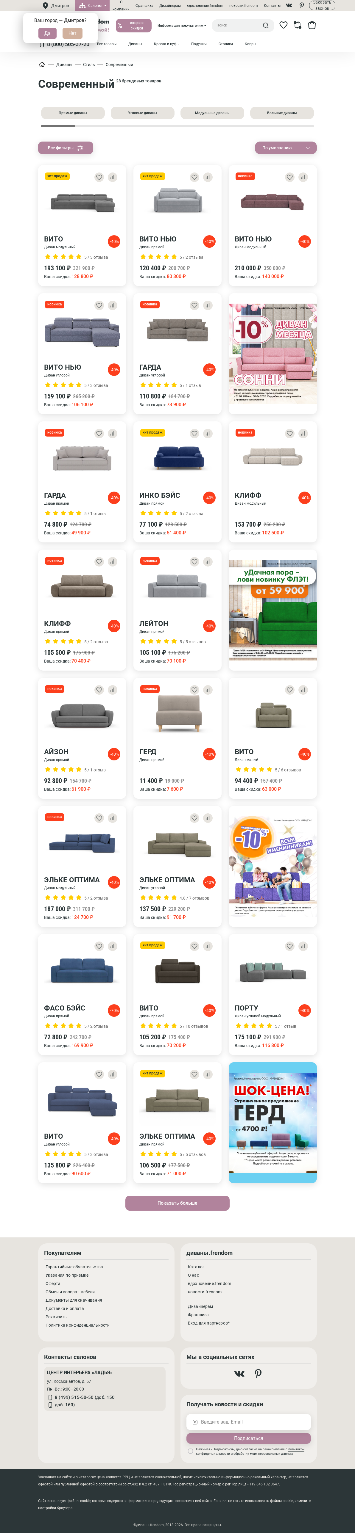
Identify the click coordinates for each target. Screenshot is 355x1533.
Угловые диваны (142, 113)
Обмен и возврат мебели (70, 1291)
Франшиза (144, 6)
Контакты (272, 6)
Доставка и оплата (65, 1308)
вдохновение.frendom (205, 6)
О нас (193, 1275)
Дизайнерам (170, 6)
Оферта (53, 1283)
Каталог (196, 1266)
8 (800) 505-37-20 (63, 44)
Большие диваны (282, 113)
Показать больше (177, 1203)
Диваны (64, 64)
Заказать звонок (322, 5)
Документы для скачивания (74, 1300)
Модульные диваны (212, 113)
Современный (119, 64)
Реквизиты (57, 1316)
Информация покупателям (180, 25)
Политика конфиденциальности (78, 1325)
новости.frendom (243, 6)
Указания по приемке (67, 1275)
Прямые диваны (73, 113)
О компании (121, 5)
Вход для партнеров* (209, 1323)
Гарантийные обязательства (74, 1266)
